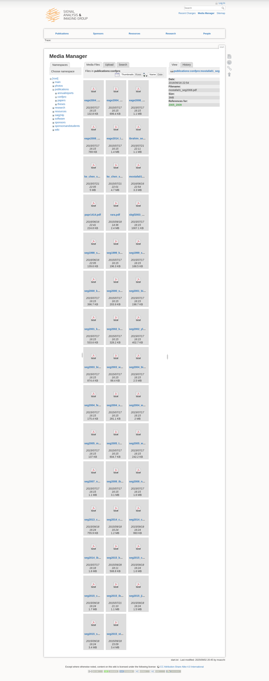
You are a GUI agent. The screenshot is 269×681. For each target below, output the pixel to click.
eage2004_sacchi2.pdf (120, 100)
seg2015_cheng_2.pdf (98, 595)
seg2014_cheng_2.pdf (142, 519)
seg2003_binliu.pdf (96, 367)
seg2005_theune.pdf (119, 443)
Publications (62, 33)
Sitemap (221, 13)
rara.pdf (115, 214)
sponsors (60, 122)
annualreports (66, 93)
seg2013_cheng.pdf (96, 519)
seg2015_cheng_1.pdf (142, 557)
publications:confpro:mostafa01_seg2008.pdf (202, 71)
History (187, 64)
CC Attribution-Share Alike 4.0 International (182, 666)
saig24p (59, 115)
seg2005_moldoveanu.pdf (100, 443)
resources (60, 111)
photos (59, 85)
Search (223, 8)
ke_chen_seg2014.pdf (120, 176)
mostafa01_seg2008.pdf (144, 176)
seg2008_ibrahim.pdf (120, 481)
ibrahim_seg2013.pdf (142, 138)
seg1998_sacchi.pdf (96, 252)
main (58, 82)
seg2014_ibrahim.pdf (97, 557)
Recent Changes (187, 13)
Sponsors (98, 33)
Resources (134, 33)
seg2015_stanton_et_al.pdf (123, 633)
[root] (55, 78)
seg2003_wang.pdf (118, 367)
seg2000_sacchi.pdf (119, 290)
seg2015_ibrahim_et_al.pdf (123, 595)
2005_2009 (175, 104)
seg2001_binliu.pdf (141, 290)
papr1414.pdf (93, 214)
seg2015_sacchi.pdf (96, 633)
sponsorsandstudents (67, 125)
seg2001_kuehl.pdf (96, 329)
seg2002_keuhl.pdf (118, 329)
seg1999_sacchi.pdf (141, 252)
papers (62, 100)
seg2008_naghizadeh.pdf (144, 481)
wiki (57, 129)
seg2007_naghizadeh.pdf (99, 481)
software (60, 118)
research (60, 107)
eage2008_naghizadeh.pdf (145, 100)
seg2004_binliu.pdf (141, 367)
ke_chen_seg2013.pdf (97, 176)
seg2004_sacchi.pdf (119, 405)
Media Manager (206, 13)
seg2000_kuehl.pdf (96, 290)
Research (171, 33)
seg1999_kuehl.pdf (118, 252)
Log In (222, 3)
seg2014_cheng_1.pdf (120, 519)
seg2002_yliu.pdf (139, 329)
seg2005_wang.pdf (140, 443)
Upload (109, 64)
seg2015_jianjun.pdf (141, 595)
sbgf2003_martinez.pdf (143, 214)
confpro (62, 96)
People (207, 33)
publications (62, 89)
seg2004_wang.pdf (140, 405)
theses (61, 104)
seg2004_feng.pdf (95, 405)
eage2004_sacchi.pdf (97, 100)
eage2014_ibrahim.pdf (120, 138)
